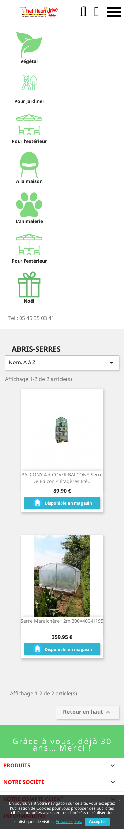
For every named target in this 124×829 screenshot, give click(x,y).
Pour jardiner (29, 101)
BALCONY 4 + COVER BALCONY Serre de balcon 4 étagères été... (62, 477)
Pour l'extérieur (29, 141)
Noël (29, 301)
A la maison (29, 181)
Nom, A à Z (62, 363)
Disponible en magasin (62, 502)
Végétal (29, 61)
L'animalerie (29, 221)
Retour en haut (87, 712)
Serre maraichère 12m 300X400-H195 (62, 621)
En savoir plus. (69, 821)
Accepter (97, 821)
